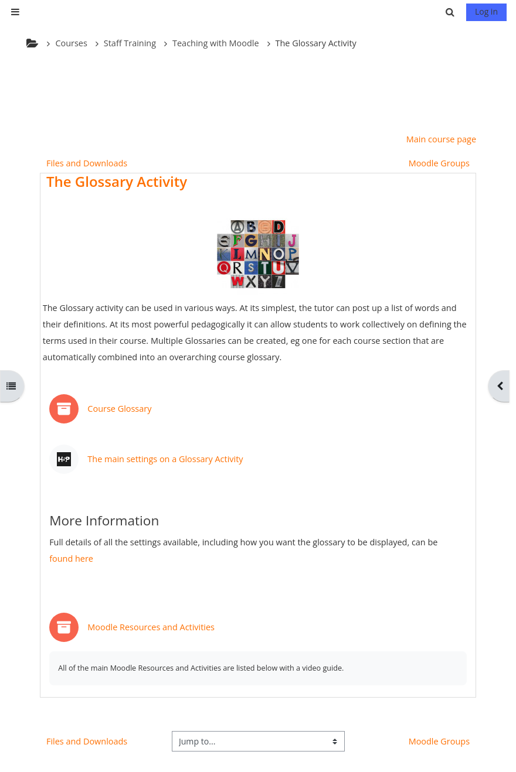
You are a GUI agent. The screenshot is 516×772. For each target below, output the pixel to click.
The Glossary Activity (116, 181)
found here (71, 558)
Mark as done (433, 403)
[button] (451, 11)
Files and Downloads (86, 163)
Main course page (441, 139)
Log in (486, 11)
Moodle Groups (439, 163)
